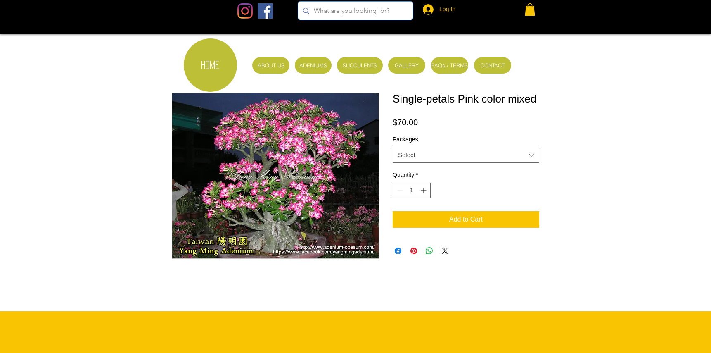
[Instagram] (245, 11)
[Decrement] (399, 190)
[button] (530, 9)
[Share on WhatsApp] (429, 251)
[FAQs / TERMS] (449, 65)
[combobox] (466, 155)
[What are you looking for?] (355, 11)
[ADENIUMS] (313, 65)
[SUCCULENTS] (360, 65)
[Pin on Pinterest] (414, 251)
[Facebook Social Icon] (265, 11)
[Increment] (424, 190)
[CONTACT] (492, 65)
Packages (405, 139)
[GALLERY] (406, 65)
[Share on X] (445, 251)
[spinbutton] (411, 190)
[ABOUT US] (270, 65)
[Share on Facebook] (398, 251)
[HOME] (210, 65)
